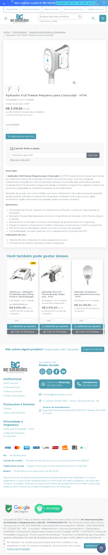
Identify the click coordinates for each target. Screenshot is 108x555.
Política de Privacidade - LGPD (18, 429)
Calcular (93, 155)
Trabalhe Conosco (95, 9)
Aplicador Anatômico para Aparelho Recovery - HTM (87, 294)
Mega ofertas (12, 9)
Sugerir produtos (93, 349)
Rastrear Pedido (51, 9)
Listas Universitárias (31, 9)
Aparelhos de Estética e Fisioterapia (47, 32)
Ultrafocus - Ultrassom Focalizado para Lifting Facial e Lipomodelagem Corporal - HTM (22, 294)
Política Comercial (12, 391)
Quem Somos (10, 383)
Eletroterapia (19, 32)
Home (6, 32)
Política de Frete (11, 387)
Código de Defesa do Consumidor (14, 434)
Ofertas (7, 408)
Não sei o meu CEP (20, 160)
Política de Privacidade (18, 549)
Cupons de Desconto (14, 412)
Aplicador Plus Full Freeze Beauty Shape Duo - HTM (53, 294)
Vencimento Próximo (73, 9)
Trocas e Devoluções (14, 395)
